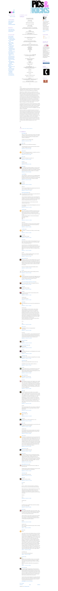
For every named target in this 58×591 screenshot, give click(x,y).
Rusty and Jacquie (24, 258)
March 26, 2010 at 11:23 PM (26, 207)
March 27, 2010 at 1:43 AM (26, 232)
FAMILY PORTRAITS (11, 21)
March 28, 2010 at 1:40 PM (26, 426)
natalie (22, 286)
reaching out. (22, 16)
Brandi (22, 477)
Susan (22, 418)
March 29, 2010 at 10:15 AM (27, 475)
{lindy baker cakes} (24, 448)
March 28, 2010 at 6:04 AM (26, 410)
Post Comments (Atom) (26, 586)
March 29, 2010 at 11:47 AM (27, 480)
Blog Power (9, 65)
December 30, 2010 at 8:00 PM (27, 581)
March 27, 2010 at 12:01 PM (27, 347)
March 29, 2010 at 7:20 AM (26, 470)
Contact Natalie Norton (11, 29)
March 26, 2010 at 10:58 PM (27, 184)
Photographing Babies (11, 58)
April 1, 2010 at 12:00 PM (26, 527)
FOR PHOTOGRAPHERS (11, 24)
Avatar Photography (10, 36)
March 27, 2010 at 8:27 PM (26, 403)
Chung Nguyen (24, 355)
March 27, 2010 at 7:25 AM (26, 299)
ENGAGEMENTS (10, 22)
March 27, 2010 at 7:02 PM (26, 388)
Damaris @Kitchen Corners (25, 464)
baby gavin (24, 128)
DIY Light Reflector (11, 37)
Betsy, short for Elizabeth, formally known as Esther (28, 281)
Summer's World (24, 340)
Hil (22, 270)
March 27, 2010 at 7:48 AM (26, 305)
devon (22, 482)
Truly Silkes (23, 209)
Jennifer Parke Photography (25, 192)
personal (31, 128)
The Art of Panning (10, 42)
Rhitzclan (23, 453)
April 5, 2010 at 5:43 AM (26, 554)
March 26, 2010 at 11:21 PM (26, 190)
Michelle (23, 166)
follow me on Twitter (12, 16)
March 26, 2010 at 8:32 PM (26, 154)
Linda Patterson (24, 360)
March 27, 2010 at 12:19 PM (27, 353)
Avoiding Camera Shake (11, 57)
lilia (22, 367)
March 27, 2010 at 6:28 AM (26, 279)
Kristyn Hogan (23, 133)
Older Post (38, 584)
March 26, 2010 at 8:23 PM (26, 148)
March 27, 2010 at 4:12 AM (26, 256)
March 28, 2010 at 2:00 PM (26, 433)
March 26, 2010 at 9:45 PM (26, 179)
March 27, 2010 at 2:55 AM (26, 237)
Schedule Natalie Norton (11, 30)
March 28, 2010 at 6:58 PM (26, 446)
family (28, 128)
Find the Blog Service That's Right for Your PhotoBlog (11, 62)
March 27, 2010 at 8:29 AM (26, 324)
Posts (44, 36)
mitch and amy (24, 567)
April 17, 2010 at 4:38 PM (26, 565)
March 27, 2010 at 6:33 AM (26, 284)
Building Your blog (10, 64)
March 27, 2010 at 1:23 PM (26, 358)
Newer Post (21, 584)
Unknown (23, 326)
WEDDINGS (10, 23)
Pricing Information (10, 31)
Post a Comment (22, 583)
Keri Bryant (23, 556)
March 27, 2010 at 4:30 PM (26, 377)
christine (23, 239)
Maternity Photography (11, 68)
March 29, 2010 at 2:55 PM (26, 498)
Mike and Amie (24, 412)
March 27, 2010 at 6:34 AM (26, 289)
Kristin (23, 390)
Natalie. (23, 156)
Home (30, 584)
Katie (22, 161)
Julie (22, 291)
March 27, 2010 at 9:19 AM (26, 330)
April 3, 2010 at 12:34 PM (26, 549)
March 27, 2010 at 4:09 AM (26, 250)
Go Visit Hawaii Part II (11, 75)
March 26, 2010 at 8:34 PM (26, 159)
